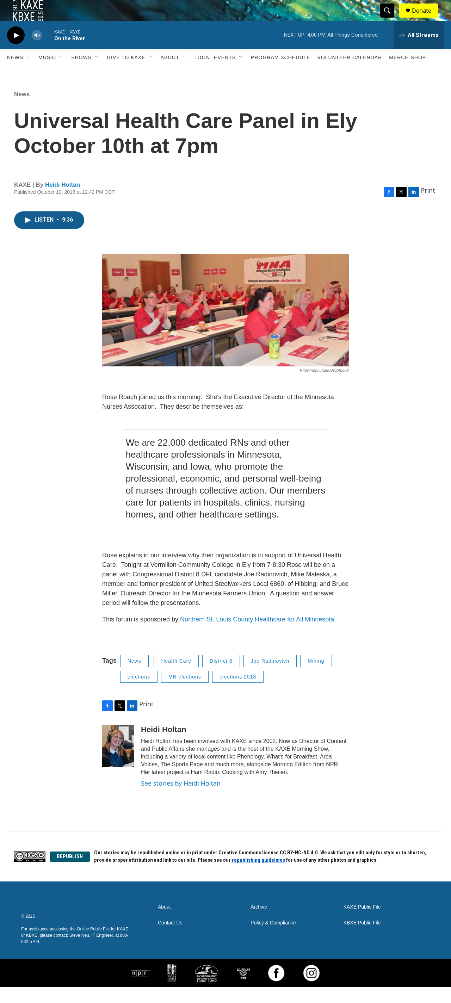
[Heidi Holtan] (118, 762)
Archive (259, 922)
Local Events (215, 73)
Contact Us (170, 938)
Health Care (176, 677)
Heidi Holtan (62, 200)
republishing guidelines (259, 876)
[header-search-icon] (390, 19)
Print (428, 206)
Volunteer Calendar (349, 73)
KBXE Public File (362, 938)
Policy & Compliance (273, 938)
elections (139, 692)
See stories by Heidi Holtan (181, 799)
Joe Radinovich (270, 677)
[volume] (37, 51)
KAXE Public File (362, 922)
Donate (426, 18)
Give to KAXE (126, 73)
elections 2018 (238, 692)
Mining (316, 677)
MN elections (184, 692)
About (170, 73)
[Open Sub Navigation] (28, 73)
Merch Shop (407, 73)
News (15, 73)
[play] (15, 51)
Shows (81, 73)
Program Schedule (280, 73)
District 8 (221, 677)
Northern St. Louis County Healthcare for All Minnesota (257, 635)
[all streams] (419, 51)
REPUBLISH (70, 872)
